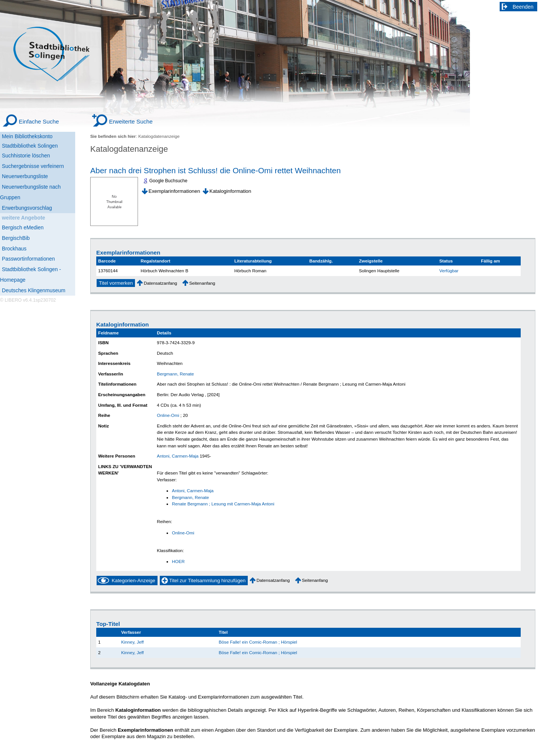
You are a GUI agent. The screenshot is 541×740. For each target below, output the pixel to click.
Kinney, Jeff (132, 641)
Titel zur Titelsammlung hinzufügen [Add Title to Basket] (207, 580)
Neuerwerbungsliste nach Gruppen (30, 192)
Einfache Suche (39, 121)
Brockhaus (14, 249)
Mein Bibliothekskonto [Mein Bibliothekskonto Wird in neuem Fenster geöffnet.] (27, 136)
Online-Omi (168, 415)
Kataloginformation (230, 191)
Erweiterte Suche (131, 121)
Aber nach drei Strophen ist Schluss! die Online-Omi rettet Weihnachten (215, 170)
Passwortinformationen (28, 259)
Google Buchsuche (168, 180)
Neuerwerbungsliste (25, 176)
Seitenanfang (202, 283)
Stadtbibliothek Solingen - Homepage (30, 274)
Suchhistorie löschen (26, 156)
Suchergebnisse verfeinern (33, 166)
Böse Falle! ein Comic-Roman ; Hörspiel (258, 641)
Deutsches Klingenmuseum (33, 290)
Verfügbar (449, 270)
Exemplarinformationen (174, 191)
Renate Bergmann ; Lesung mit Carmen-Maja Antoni (223, 503)
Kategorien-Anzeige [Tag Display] (133, 580)
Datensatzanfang (160, 283)
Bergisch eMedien (23, 227)
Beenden (523, 7)
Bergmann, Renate (175, 373)
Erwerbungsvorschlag (27, 208)
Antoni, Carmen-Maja (178, 455)
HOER (178, 561)
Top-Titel (108, 624)
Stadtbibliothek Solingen (30, 146)
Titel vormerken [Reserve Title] (116, 283)
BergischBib (16, 238)
